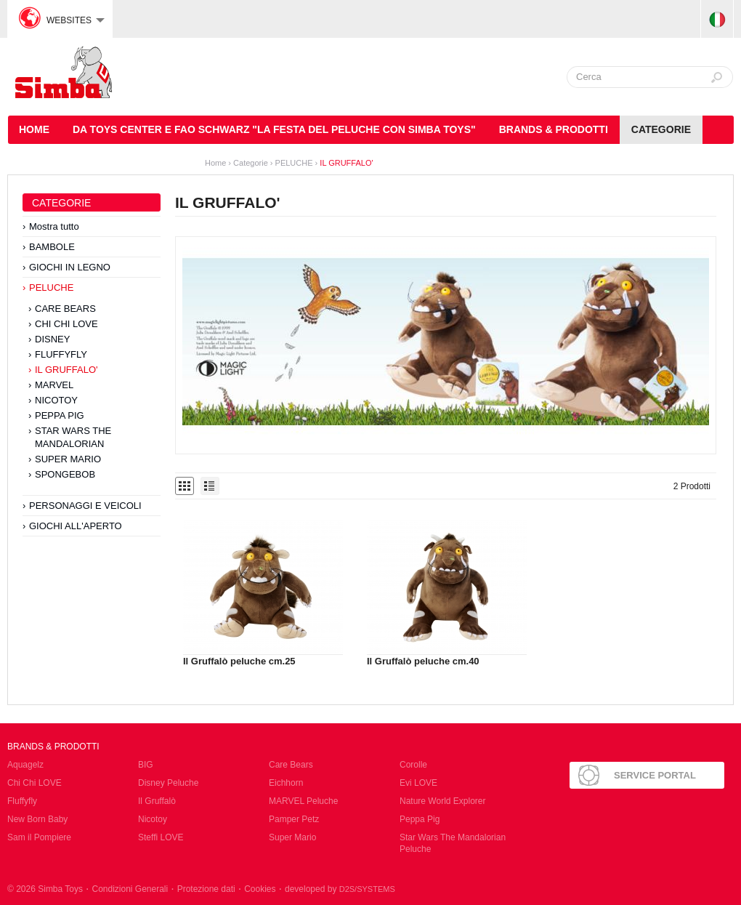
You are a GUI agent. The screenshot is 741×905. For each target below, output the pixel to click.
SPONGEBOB (65, 474)
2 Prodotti (691, 486)
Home (215, 162)
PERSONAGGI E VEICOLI (85, 505)
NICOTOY (56, 400)
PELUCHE (294, 162)
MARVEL (54, 384)
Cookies (259, 889)
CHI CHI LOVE (66, 323)
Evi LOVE (418, 783)
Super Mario (292, 837)
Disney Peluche (168, 783)
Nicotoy (152, 819)
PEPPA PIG (59, 415)
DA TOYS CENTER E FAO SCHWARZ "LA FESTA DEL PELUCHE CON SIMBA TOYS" (274, 129)
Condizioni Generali (130, 889)
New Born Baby (37, 819)
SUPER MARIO (68, 459)
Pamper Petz (294, 819)
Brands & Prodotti (553, 129)
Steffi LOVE (160, 837)
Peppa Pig (420, 819)
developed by (340, 889)
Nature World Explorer (443, 801)
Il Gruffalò (157, 801)
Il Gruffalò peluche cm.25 (239, 661)
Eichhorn (286, 783)
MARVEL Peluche (303, 801)
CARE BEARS (65, 308)
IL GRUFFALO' (346, 162)
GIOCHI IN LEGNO (69, 267)
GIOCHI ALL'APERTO (75, 525)
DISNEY (52, 339)
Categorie (661, 129)
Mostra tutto (54, 226)
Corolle (413, 765)
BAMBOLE (52, 246)
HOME (34, 129)
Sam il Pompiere (39, 837)
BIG (145, 765)
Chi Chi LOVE (34, 783)
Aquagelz (25, 765)
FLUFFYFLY (61, 354)
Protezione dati (206, 889)
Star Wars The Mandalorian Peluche (453, 843)
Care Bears (291, 765)
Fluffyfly (22, 801)
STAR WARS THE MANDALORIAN (73, 437)
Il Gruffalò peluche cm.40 (423, 661)
